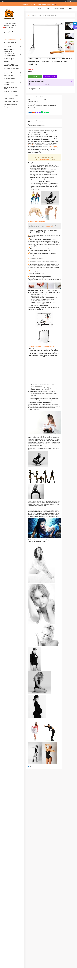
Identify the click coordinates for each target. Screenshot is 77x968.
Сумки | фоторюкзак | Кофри (11, 101)
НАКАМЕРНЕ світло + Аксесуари (9, 83)
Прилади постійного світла (11, 72)
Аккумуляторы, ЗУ (8, 109)
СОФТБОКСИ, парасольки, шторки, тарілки (10, 92)
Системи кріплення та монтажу (9, 79)
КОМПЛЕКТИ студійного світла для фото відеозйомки (11, 65)
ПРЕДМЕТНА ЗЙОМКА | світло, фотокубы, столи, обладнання (10, 60)
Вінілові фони (31, 144)
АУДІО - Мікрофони (9, 98)
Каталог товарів (59, 8)
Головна (39, 8)
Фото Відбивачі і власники (10, 104)
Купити (35, 76)
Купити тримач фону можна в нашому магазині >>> (41, 346)
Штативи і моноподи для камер (10, 88)
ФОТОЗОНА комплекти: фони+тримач (10, 43)
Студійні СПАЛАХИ (8, 75)
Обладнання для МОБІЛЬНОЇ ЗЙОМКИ (11, 69)
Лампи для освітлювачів (10, 107)
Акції (48, 8)
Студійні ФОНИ (7, 46)
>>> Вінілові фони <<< (44, 159)
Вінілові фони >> (49, 226)
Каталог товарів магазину (10, 39)
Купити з (50, 76)
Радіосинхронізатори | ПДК (11, 95)
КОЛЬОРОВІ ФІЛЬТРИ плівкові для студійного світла (11, 54)
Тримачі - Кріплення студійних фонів (9, 50)
